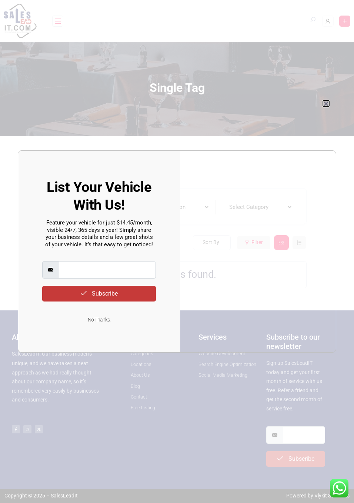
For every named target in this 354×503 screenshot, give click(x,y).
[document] (177, 251)
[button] (326, 103)
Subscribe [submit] (99, 293)
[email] (107, 270)
